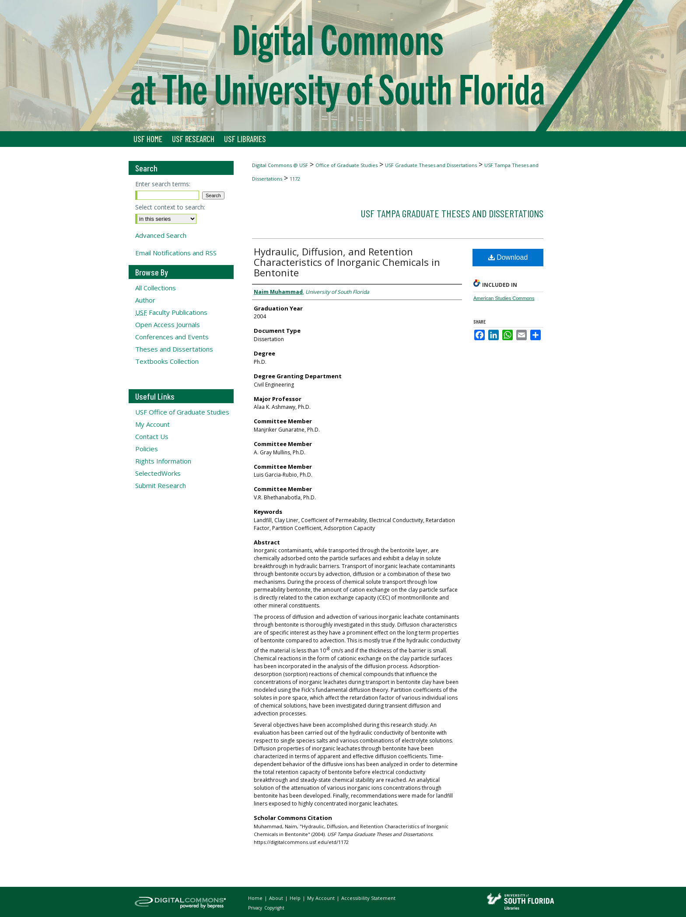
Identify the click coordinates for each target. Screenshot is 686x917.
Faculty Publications (171, 312)
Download (508, 257)
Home (256, 898)
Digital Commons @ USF (280, 165)
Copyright (274, 908)
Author (145, 300)
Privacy (255, 908)
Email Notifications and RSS (176, 252)
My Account (152, 424)
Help (296, 898)
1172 (295, 178)
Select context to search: (170, 207)
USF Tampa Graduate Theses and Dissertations (451, 213)
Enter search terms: (162, 184)
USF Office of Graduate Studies (182, 412)
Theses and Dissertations (174, 349)
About (276, 898)
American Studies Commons (503, 298)
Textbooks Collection (167, 361)
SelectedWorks (158, 473)
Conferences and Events (172, 336)
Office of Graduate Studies (346, 165)
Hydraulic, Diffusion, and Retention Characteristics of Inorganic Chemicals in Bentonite (347, 262)
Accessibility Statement (368, 898)
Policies (146, 448)
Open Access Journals (167, 324)
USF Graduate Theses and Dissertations (431, 165)
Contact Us (151, 436)
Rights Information (163, 461)
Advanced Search (160, 235)
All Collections (155, 287)
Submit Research (160, 485)
